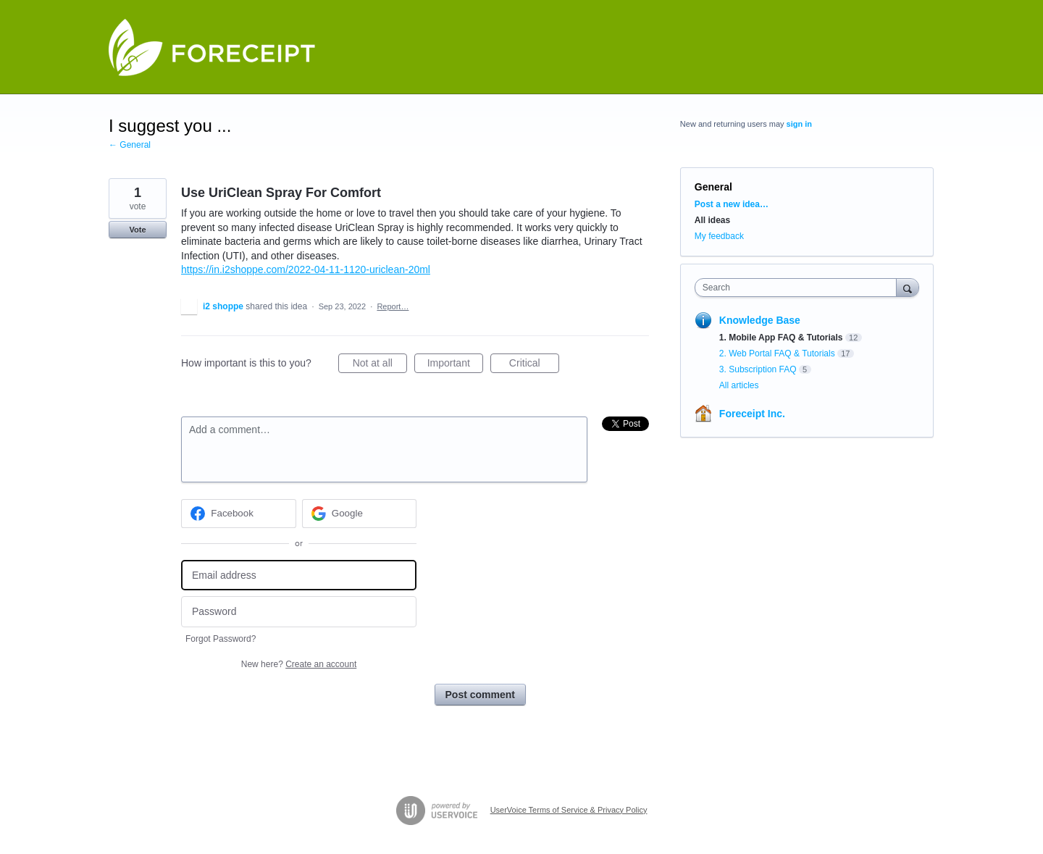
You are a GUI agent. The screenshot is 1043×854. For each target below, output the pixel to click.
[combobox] (799, 287)
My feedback (719, 236)
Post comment (480, 694)
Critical (534, 365)
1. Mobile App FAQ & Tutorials (781, 337)
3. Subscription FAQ (758, 369)
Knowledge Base (759, 320)
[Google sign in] (359, 513)
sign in (799, 124)
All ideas (712, 220)
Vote (137, 229)
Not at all (380, 365)
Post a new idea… (731, 204)
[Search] (907, 287)
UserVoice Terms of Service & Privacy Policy (569, 809)
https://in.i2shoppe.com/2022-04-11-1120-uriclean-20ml (305, 269)
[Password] (298, 611)
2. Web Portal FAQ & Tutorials (777, 353)
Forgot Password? (220, 639)
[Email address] (298, 575)
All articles (739, 385)
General (713, 187)
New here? (298, 664)
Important (455, 365)
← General (130, 145)
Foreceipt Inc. (752, 413)
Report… (393, 306)
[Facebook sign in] (238, 513)
